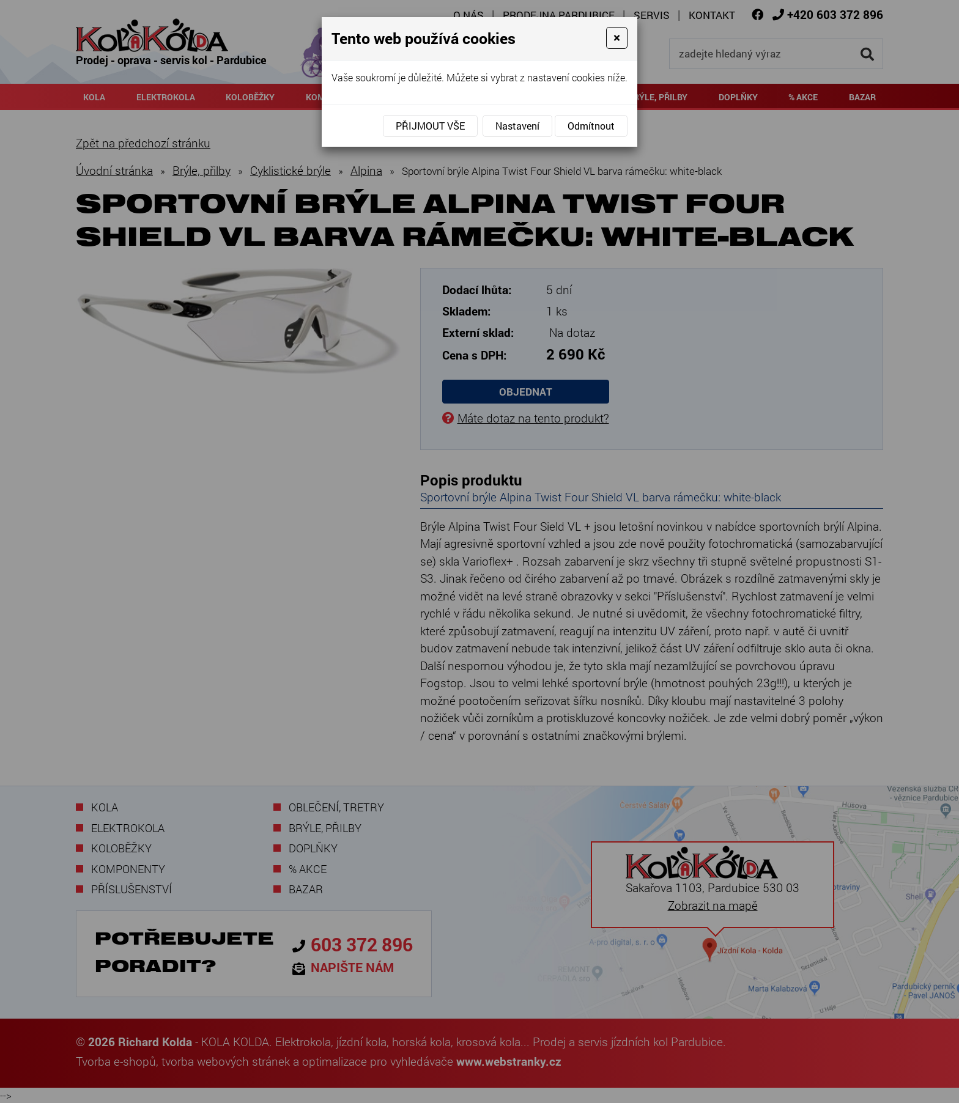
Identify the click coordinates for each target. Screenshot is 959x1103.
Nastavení (517, 125)
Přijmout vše (430, 125)
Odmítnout (591, 125)
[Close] (617, 38)
